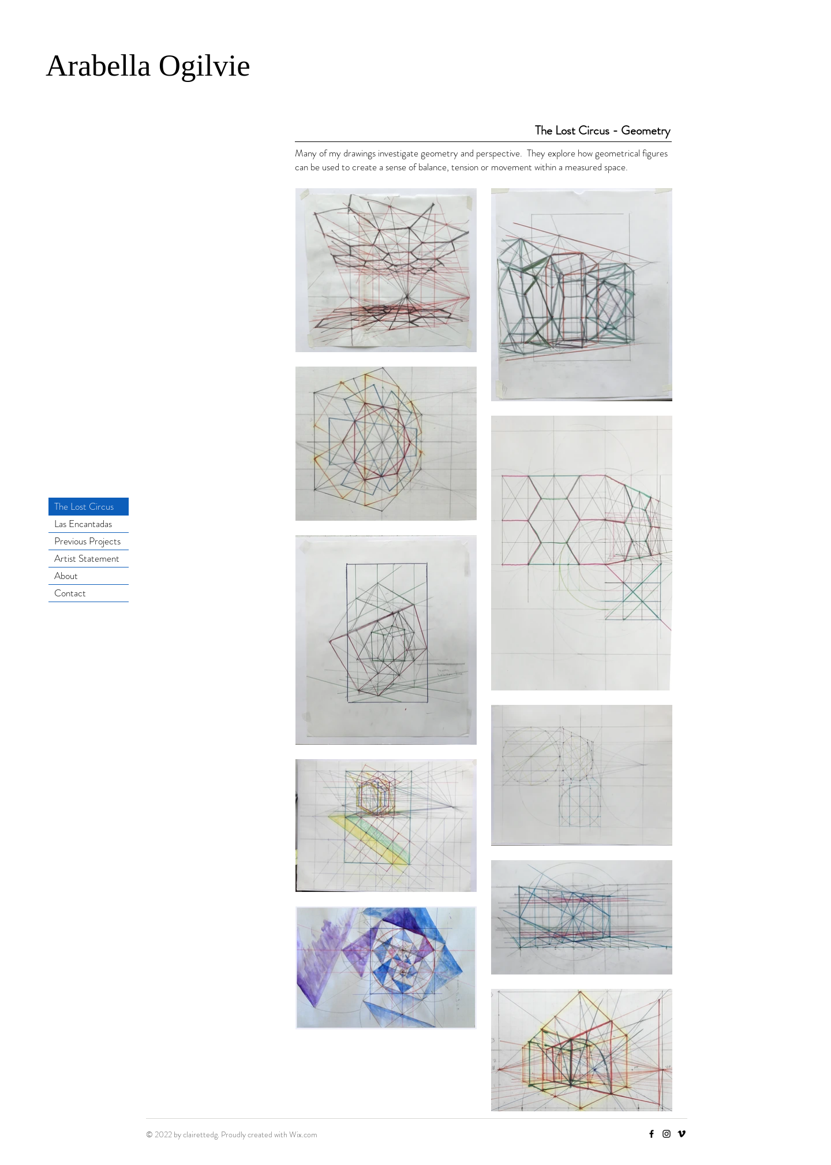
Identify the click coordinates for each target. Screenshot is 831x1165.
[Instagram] (666, 1134)
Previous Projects (87, 541)
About (66, 575)
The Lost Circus (84, 506)
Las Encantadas (83, 524)
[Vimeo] (681, 1134)
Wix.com (303, 1134)
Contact (70, 593)
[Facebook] (651, 1134)
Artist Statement (86, 558)
